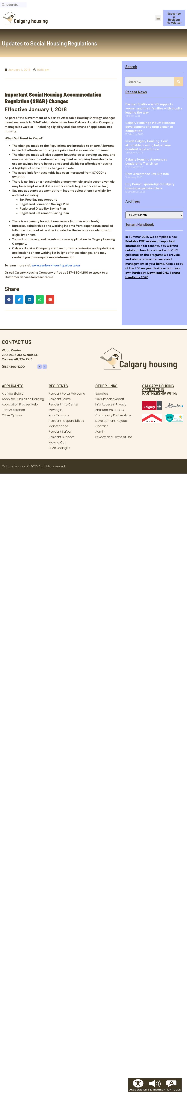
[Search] (178, 81)
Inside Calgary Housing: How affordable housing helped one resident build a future (148, 145)
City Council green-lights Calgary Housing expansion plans (149, 186)
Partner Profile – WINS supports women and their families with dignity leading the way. (153, 108)
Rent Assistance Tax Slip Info (147, 174)
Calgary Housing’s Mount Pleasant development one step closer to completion (150, 127)
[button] (158, 18)
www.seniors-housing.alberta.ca (56, 265)
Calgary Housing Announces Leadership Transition (146, 161)
